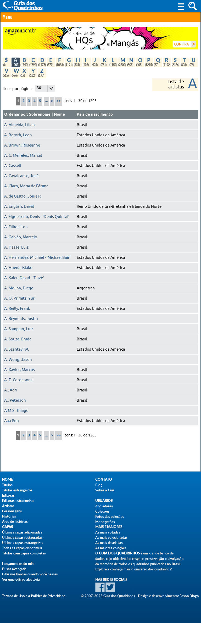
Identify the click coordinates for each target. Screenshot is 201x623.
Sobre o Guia (105, 490)
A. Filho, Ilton (16, 226)
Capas (7, 527)
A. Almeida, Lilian (19, 124)
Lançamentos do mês (18, 564)
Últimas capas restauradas (22, 537)
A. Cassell (12, 165)
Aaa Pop (11, 420)
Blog (98, 485)
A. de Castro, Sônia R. (23, 196)
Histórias (9, 516)
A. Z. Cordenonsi (19, 380)
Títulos (7, 485)
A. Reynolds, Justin (21, 318)
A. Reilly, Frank (17, 308)
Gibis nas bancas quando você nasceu (30, 574)
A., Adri (10, 390)
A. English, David (19, 206)
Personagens (12, 511)
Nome (59, 114)
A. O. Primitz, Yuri (20, 298)
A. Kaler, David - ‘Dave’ (24, 278)
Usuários (104, 501)
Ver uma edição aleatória (21, 579)
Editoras (8, 495)
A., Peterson (15, 400)
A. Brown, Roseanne (22, 145)
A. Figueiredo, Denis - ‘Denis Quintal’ (36, 216)
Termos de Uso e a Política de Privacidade (33, 596)
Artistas (8, 506)
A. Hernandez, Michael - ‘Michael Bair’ (37, 257)
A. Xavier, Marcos (19, 369)
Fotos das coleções (109, 516)
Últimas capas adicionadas (22, 532)
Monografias (105, 522)
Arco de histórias (15, 521)
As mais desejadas (109, 543)
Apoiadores (104, 506)
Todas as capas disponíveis (22, 548)
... (46, 101)
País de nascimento (95, 114)
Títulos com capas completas (24, 553)
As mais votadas (107, 532)
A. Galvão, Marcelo (20, 237)
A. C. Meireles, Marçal (23, 155)
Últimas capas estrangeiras (22, 543)
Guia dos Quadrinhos (119, 553)
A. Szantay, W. (16, 349)
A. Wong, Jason (18, 359)
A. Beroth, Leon (18, 135)
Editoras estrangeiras (18, 500)
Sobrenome (40, 114)
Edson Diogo (189, 596)
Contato (103, 479)
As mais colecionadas (111, 537)
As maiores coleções (110, 548)
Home (7, 479)
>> (59, 101)
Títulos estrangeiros (17, 490)
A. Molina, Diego (19, 288)
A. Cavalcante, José (21, 175)
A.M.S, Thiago (16, 410)
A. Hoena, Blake (18, 267)
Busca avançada (14, 569)
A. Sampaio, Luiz (18, 329)
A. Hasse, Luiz (16, 247)
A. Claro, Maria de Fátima (26, 186)
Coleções (102, 511)
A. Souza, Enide (17, 339)
